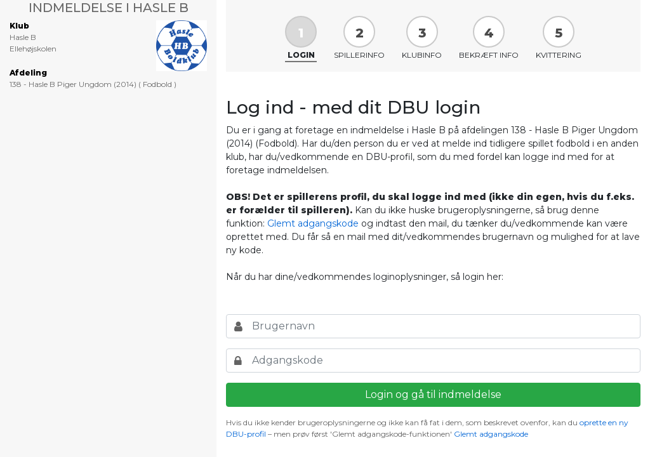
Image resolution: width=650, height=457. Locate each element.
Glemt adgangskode (313, 223)
